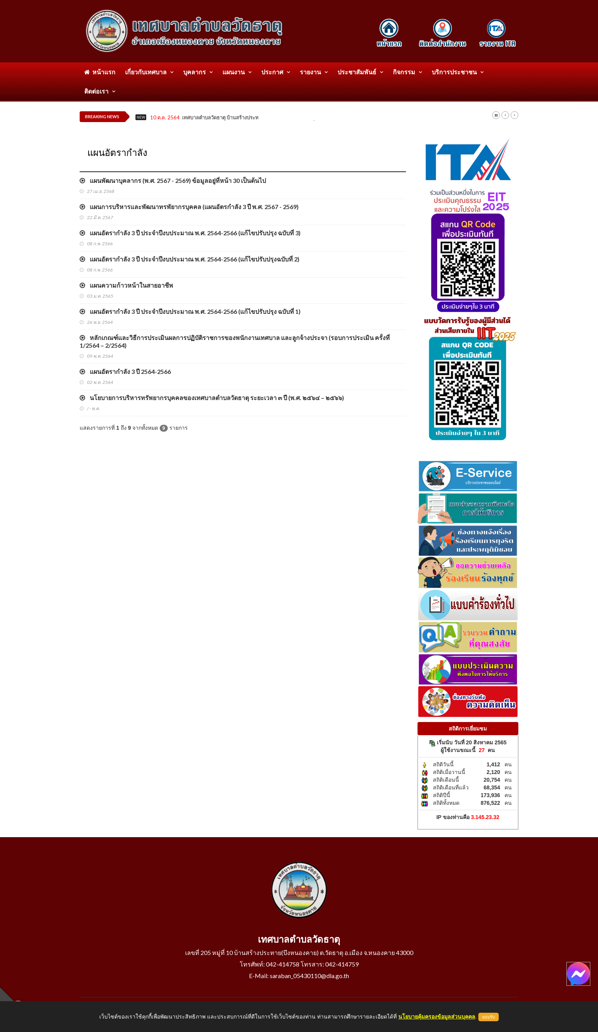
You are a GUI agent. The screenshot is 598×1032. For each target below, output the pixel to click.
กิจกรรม (404, 71)
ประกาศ (272, 71)
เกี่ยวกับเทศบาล (146, 71)
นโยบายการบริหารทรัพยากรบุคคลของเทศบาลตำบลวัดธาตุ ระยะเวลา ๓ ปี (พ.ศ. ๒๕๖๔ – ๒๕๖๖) (212, 397)
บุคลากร (194, 71)
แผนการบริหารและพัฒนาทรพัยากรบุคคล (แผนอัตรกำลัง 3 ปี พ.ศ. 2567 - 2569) (189, 206)
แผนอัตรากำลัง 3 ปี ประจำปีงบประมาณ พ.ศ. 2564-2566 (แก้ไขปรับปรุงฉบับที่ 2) (189, 259)
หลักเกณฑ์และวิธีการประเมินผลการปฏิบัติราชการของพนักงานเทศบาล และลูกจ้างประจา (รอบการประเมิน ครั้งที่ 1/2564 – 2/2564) (235, 341)
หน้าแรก (99, 71)
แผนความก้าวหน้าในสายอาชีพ (126, 285)
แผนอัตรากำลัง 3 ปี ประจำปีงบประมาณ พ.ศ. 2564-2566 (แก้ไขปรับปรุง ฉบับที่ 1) (190, 311)
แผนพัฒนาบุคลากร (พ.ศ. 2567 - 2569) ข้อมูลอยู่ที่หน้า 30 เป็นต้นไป (173, 180)
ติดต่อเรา (96, 91)
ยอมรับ (488, 1017)
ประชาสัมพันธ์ (356, 71)
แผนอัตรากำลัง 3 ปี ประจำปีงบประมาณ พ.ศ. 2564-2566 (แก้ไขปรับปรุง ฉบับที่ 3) (190, 232)
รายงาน (310, 71)
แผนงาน (233, 71)
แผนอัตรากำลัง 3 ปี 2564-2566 (125, 371)
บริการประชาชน (454, 71)
